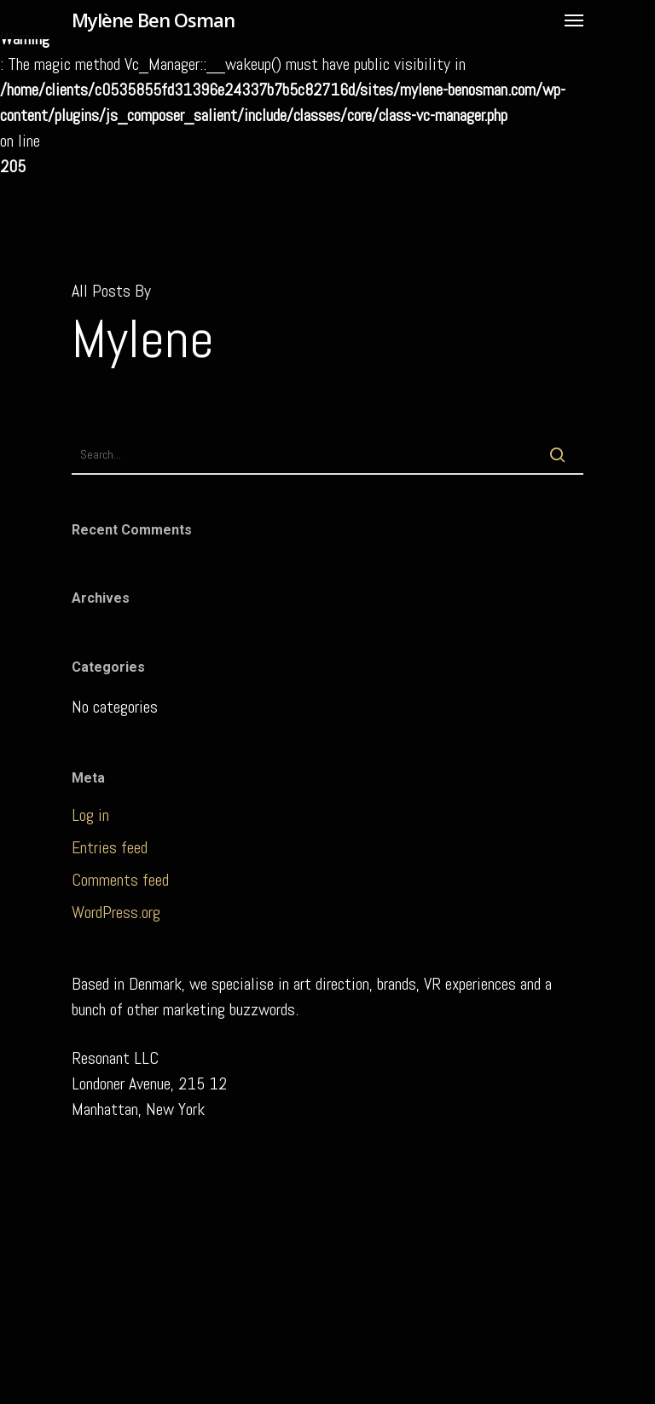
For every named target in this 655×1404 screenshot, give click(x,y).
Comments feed (120, 880)
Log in (90, 815)
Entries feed (110, 847)
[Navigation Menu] (574, 19)
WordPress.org (116, 912)
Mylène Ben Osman (153, 19)
